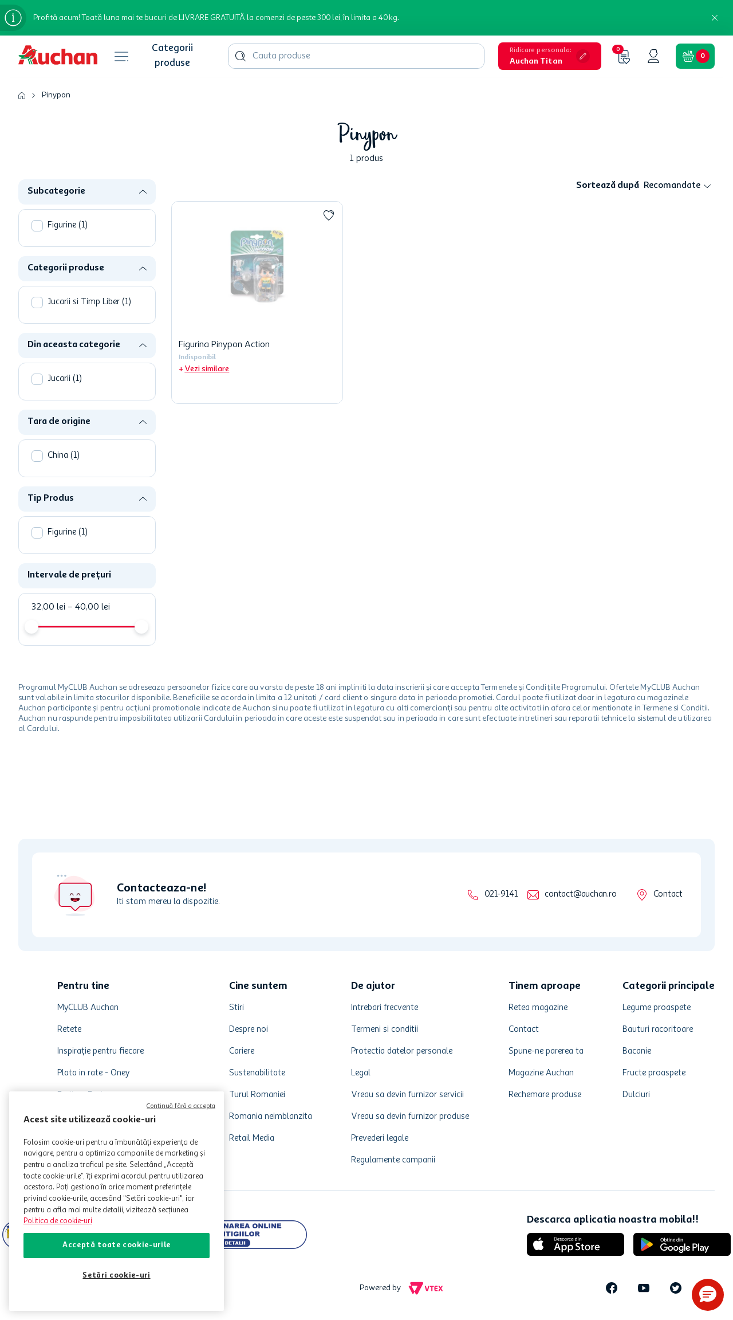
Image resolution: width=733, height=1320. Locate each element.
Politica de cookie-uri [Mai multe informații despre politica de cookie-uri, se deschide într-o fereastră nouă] (57, 1221)
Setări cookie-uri (116, 1275)
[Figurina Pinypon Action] (257, 302)
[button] (549, 56)
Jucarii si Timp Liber (89, 302)
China (64, 455)
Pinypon (56, 95)
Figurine (68, 225)
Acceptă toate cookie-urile (116, 1245)
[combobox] (356, 56)
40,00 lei (89, 607)
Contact (668, 894)
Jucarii (65, 379)
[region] (116, 1201)
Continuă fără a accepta (181, 1106)
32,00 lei (48, 607)
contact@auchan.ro (580, 894)
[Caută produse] (240, 56)
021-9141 (500, 894)
